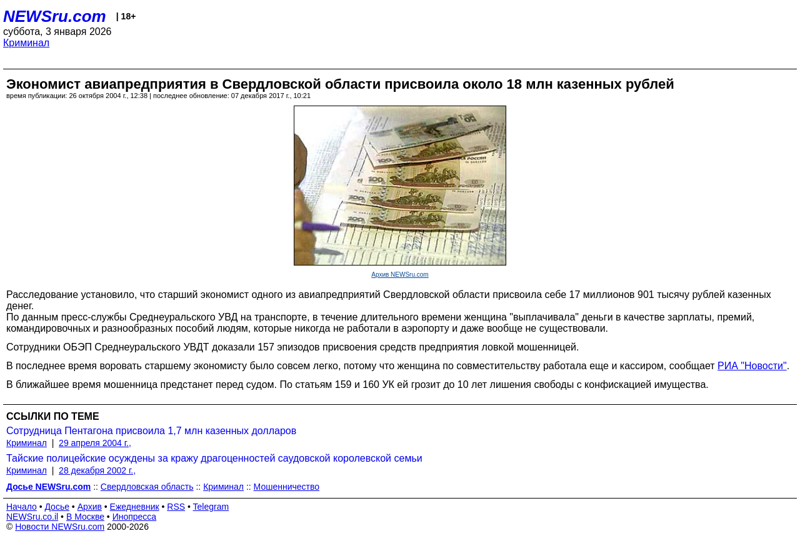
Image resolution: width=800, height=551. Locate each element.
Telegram (211, 507)
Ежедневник (134, 507)
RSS (176, 507)
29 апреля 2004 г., (95, 443)
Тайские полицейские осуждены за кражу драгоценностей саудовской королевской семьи (214, 458)
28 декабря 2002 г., (97, 470)
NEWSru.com (54, 16)
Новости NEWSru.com (59, 527)
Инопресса (134, 517)
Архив (90, 507)
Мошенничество (286, 487)
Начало (21, 507)
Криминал (26, 42)
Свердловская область (147, 487)
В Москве (85, 517)
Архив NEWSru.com (399, 274)
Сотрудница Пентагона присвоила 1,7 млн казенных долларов (151, 430)
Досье (56, 507)
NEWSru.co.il (32, 517)
